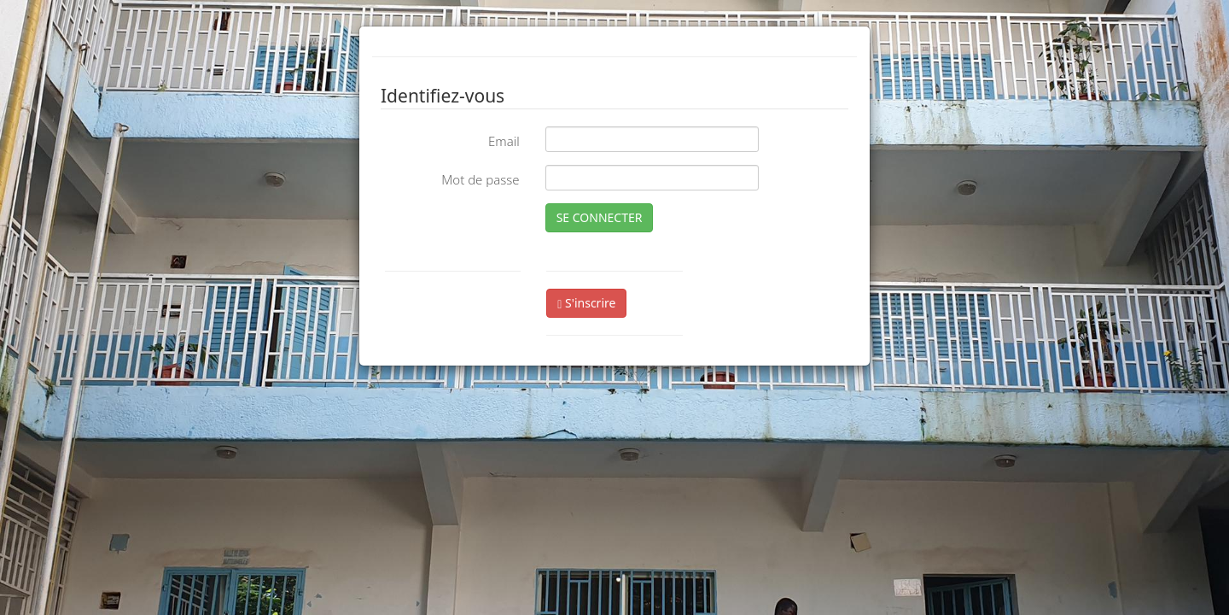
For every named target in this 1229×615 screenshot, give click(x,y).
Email (504, 140)
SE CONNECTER (599, 217)
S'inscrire (586, 303)
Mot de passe (480, 179)
